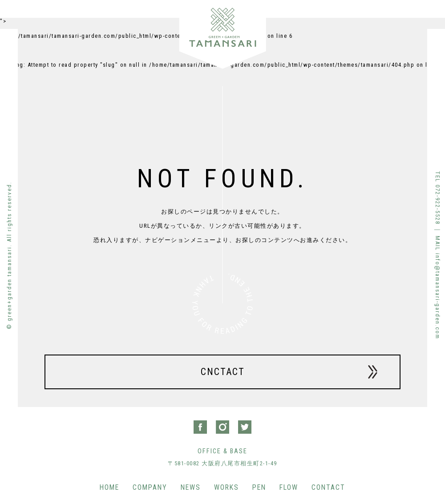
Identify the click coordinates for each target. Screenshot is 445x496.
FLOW (288, 487)
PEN (259, 487)
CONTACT (328, 487)
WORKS (226, 487)
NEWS (191, 487)
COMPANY (150, 487)
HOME (109, 487)
